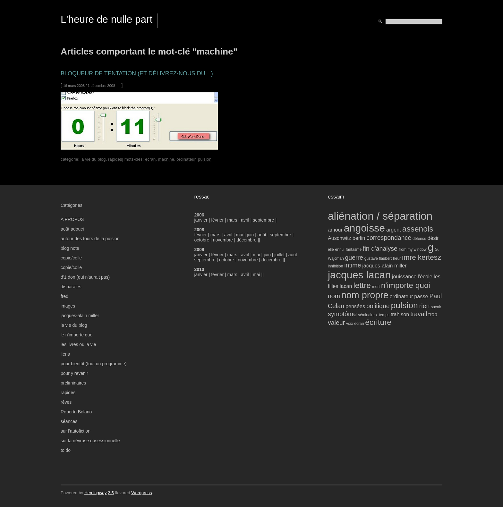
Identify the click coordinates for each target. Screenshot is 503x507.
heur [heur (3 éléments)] (397, 258)
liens (65, 354)
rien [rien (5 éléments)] (424, 305)
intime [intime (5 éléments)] (352, 265)
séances (69, 421)
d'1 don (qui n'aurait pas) (85, 277)
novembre (223, 239)
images (68, 305)
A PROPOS (72, 219)
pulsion (204, 159)
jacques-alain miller (80, 315)
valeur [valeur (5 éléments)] (336, 322)
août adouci (72, 229)
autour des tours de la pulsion (90, 238)
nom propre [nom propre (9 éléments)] (364, 295)
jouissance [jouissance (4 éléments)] (404, 276)
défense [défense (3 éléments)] (419, 238)
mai (239, 234)
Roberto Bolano (76, 411)
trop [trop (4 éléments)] (432, 314)
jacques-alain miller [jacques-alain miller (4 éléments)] (384, 265)
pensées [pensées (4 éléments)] (355, 306)
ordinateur (185, 159)
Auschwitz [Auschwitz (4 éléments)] (339, 238)
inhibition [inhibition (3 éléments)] (335, 266)
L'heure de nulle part (106, 19)
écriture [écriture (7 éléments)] (378, 322)
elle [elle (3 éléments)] (331, 249)
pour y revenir (74, 373)
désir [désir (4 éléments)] (433, 238)
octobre (201, 239)
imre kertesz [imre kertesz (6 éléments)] (421, 257)
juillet (279, 254)
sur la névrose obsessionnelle (90, 440)
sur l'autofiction (75, 431)
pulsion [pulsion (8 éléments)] (404, 305)
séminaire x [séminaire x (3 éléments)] (368, 315)
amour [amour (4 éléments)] (335, 229)
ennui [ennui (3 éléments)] (340, 249)
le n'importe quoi (77, 334)
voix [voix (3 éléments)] (349, 323)
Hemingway (95, 492)
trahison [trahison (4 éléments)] (400, 314)
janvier (201, 220)
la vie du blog (93, 159)
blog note (70, 248)
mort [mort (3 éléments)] (376, 286)
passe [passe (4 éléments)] (421, 296)
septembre (263, 220)
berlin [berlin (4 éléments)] (359, 238)
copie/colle (71, 257)
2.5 (111, 492)
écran (150, 159)
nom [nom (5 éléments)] (334, 296)
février (218, 220)
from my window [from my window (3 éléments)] (413, 249)
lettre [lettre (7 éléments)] (362, 285)
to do (66, 450)
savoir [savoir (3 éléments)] (436, 307)
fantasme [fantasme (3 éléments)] (354, 249)
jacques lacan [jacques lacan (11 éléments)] (359, 275)
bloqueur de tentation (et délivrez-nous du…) (137, 73)
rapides (115, 159)
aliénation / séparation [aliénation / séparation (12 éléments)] (380, 216)
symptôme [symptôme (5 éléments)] (342, 313)
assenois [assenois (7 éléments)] (417, 228)
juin (250, 234)
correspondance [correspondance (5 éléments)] (388, 237)
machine (166, 159)
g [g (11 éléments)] (430, 247)
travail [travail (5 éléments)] (418, 313)
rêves (66, 402)
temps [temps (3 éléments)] (384, 315)
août (262, 234)
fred (64, 296)
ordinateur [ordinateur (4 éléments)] (401, 296)
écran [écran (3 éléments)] (359, 323)
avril (245, 220)
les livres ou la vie (78, 344)
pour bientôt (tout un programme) (93, 363)
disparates (71, 286)
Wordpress (141, 492)
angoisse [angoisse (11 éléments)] (364, 228)
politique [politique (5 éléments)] (378, 305)
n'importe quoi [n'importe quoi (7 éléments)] (405, 285)
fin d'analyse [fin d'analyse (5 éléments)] (380, 248)
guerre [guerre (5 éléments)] (354, 257)
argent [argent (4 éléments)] (393, 229)
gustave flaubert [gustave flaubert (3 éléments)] (378, 258)
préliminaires (73, 382)
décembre (246, 239)
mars (233, 220)
